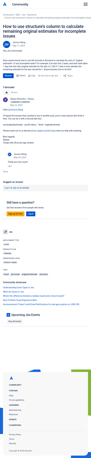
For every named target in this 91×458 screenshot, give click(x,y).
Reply (5, 171)
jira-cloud (15, 274)
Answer (8, 75)
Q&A (18, 15)
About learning (15, 410)
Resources (13, 414)
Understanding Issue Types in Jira (18, 287)
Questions (32, 15)
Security (12, 443)
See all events (14, 321)
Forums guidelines (16, 400)
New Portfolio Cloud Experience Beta (20, 300)
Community (20, 4)
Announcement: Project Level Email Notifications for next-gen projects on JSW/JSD (41, 304)
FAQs (11, 395)
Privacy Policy (15, 434)
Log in (7, 188)
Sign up (16, 188)
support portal (43, 130)
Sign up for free (15, 214)
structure (43, 274)
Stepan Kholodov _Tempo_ (22, 99)
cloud (6, 274)
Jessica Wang (19, 42)
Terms (11, 439)
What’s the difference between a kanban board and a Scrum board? (33, 296)
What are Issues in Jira (13, 292)
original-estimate (29, 274)
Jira (23, 15)
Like (10, 166)
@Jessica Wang (15, 109)
